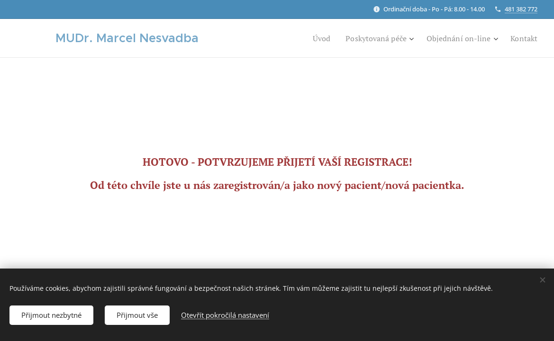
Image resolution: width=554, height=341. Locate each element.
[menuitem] (310, 38)
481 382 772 (521, 9)
